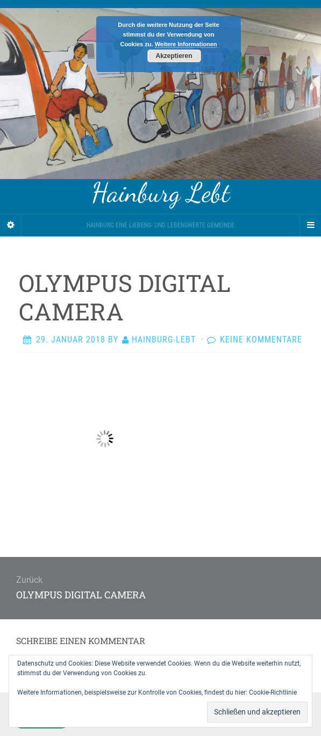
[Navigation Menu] (310, 225)
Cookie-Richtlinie (273, 692)
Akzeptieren (173, 56)
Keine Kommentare (261, 339)
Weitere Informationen (186, 44)
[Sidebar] (11, 225)
